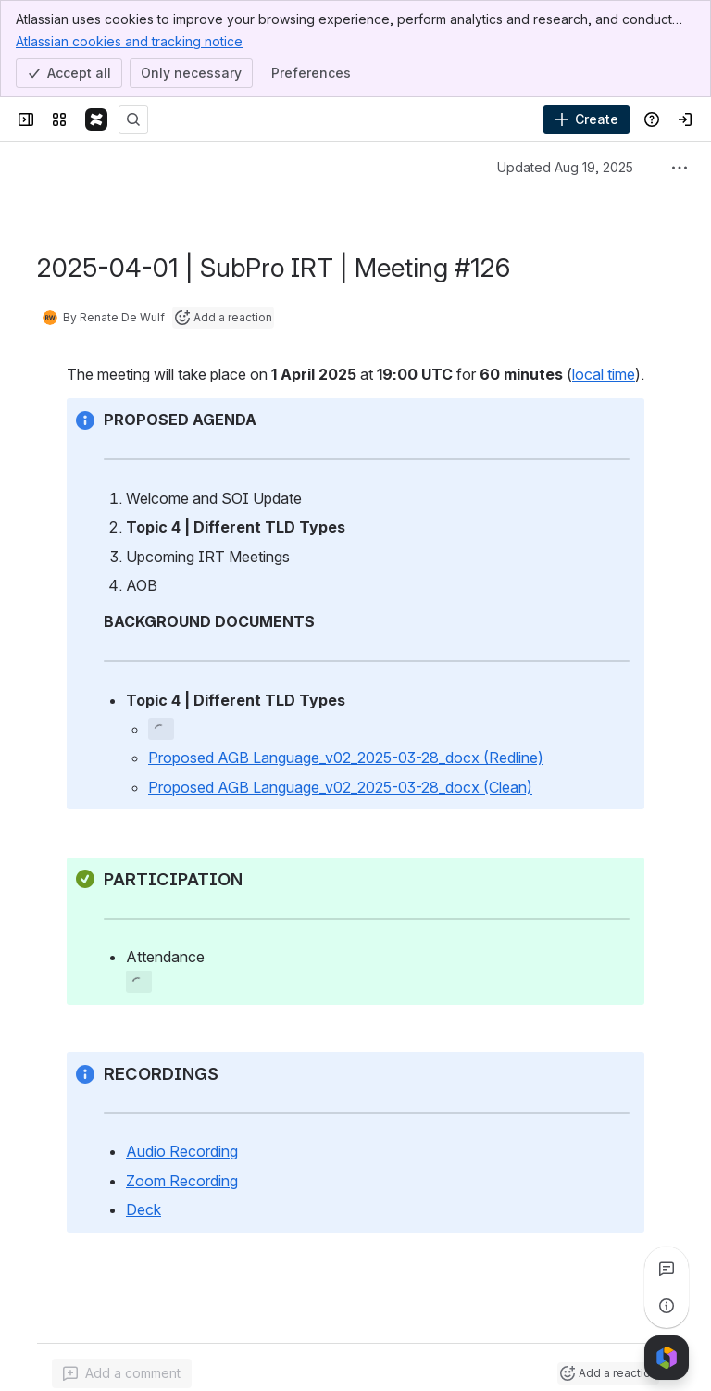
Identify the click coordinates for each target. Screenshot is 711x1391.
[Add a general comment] (122, 1373)
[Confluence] (96, 119)
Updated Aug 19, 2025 (565, 167)
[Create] (586, 119)
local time (603, 374)
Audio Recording (182, 1151)
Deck (143, 1209)
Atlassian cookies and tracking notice (129, 40)
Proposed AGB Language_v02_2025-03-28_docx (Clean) (340, 787)
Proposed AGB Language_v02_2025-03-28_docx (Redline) (345, 757)
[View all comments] (666, 1269)
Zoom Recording (182, 1181)
